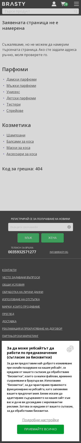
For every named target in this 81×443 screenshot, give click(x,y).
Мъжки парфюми (21, 85)
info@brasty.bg (59, 252)
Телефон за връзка (22, 250)
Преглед (8, 314)
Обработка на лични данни (22, 292)
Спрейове (14, 110)
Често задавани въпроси (21, 277)
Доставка (9, 321)
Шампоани (15, 135)
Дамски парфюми (21, 79)
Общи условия (13, 284)
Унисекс (13, 91)
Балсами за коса (20, 141)
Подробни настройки (40, 420)
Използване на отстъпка (21, 299)
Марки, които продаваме (21, 306)
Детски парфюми (21, 98)
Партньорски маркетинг (20, 336)
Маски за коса (18, 147)
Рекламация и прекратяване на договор (32, 328)
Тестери (13, 104)
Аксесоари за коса (21, 154)
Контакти (9, 270)
